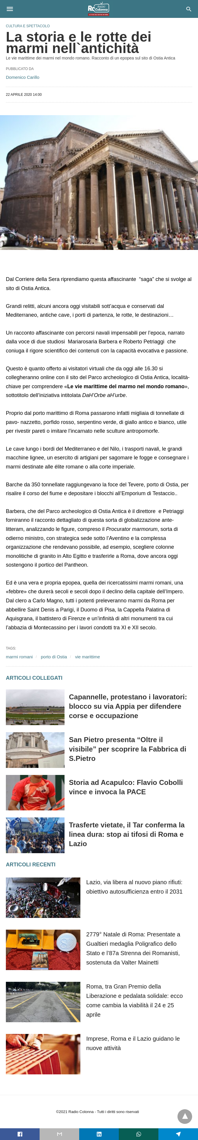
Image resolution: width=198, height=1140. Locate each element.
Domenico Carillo (22, 77)
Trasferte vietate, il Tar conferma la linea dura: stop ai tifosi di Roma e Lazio (127, 834)
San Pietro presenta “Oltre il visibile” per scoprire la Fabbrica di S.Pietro (127, 749)
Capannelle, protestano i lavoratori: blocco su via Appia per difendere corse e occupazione (128, 706)
